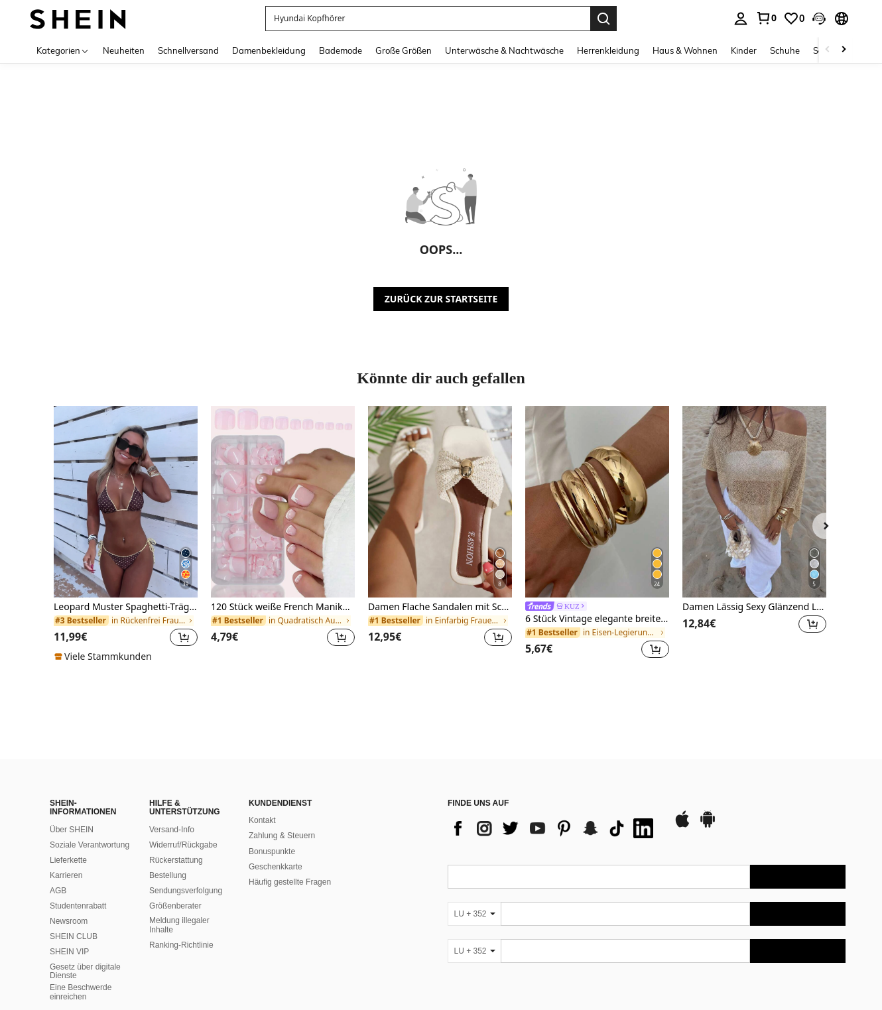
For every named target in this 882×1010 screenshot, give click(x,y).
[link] (766, 18)
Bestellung (167, 875)
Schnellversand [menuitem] (188, 50)
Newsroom (69, 921)
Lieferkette (68, 860)
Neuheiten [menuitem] (124, 50)
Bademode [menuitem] (340, 50)
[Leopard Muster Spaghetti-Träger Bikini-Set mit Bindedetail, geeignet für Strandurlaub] (126, 502)
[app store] (682, 825)
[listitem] (126, 534)
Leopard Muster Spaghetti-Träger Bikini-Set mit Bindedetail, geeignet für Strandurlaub (126, 607)
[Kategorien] (63, 50)
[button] (819, 19)
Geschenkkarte (275, 866)
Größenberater (175, 906)
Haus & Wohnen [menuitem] (685, 50)
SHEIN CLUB (73, 936)
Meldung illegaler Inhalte (179, 925)
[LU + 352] (474, 914)
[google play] (707, 825)
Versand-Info (171, 829)
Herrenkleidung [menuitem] (608, 50)
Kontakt (262, 820)
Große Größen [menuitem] (403, 50)
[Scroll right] (843, 50)
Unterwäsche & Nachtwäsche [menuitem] (504, 50)
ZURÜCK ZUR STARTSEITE (441, 298)
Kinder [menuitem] (744, 50)
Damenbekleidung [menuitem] (269, 50)
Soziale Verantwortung (89, 845)
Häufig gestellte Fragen (290, 882)
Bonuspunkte (272, 851)
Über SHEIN (72, 829)
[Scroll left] (827, 50)
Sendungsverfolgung (185, 890)
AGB (58, 890)
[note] (105, 656)
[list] (554, 828)
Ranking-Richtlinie (181, 945)
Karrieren (66, 875)
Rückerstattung (176, 860)
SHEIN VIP (69, 951)
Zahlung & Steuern (282, 835)
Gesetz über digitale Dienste (85, 971)
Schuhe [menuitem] (785, 50)
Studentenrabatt (78, 906)
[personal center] (741, 19)
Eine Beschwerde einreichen (80, 992)
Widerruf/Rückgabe (183, 845)
